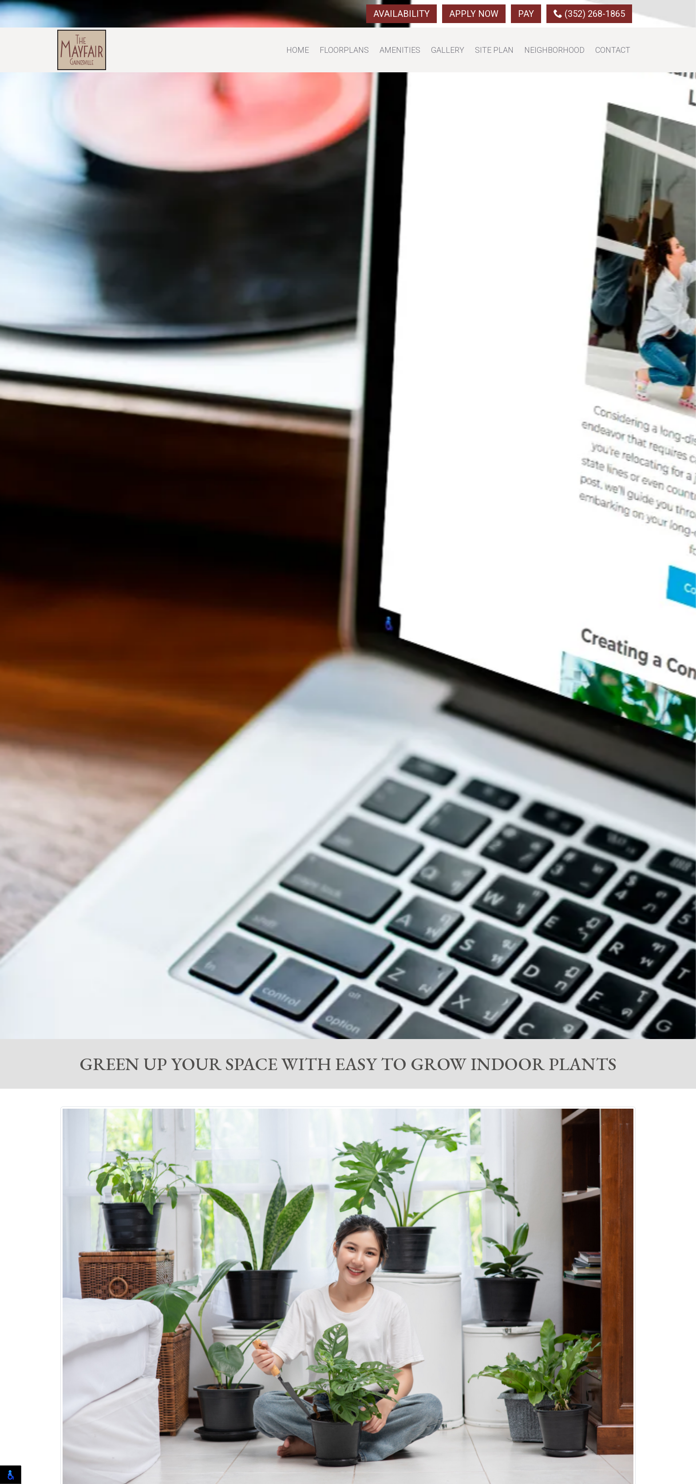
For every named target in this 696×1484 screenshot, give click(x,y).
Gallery (447, 50)
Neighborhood (554, 50)
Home (297, 50)
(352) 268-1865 (589, 13)
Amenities (400, 50)
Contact (612, 50)
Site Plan (494, 50)
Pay (526, 13)
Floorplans (344, 50)
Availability (401, 13)
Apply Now (473, 13)
